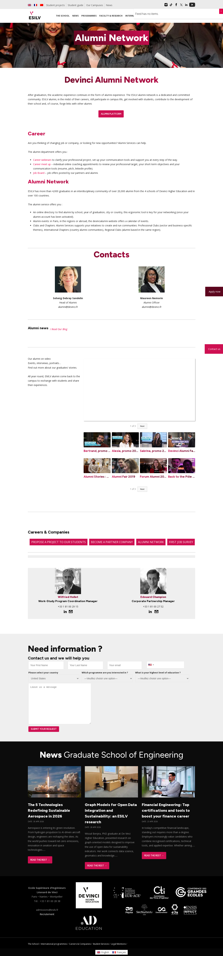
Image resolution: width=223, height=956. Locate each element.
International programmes (54, 943)
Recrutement (47, 914)
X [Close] (221, 11)
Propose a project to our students (58, 542)
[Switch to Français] (119, 952)
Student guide (75, 5)
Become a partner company (112, 542)
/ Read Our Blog (58, 329)
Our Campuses (94, 5)
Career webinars (42, 159)
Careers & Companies (80, 943)
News (109, 5)
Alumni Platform (111, 114)
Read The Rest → (40, 860)
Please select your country (43, 672)
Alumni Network (151, 542)
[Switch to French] (35, 5)
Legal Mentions (118, 943)
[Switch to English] (103, 952)
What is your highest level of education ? (157, 672)
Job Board (38, 173)
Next (142, 426)
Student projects (55, 5)
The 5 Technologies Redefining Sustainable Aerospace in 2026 (49, 810)
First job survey (181, 542)
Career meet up (42, 164)
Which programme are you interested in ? (105, 672)
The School (33, 943)
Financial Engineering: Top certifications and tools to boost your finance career (166, 810)
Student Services (101, 943)
